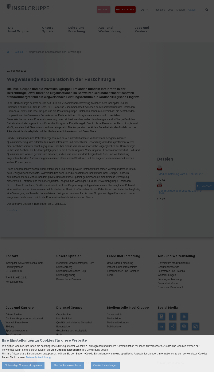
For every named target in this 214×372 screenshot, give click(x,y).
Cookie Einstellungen (105, 365)
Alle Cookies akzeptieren (67, 365)
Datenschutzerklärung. (38, 357)
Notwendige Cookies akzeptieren (23, 365)
